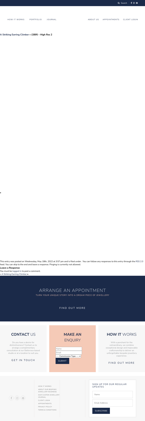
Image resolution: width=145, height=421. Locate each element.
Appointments (111, 19)
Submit (62, 361)
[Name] (112, 394)
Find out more (72, 308)
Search (122, 3)
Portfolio (36, 19)
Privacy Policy (45, 407)
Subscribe (101, 410)
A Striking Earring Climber (14, 34)
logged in (16, 271)
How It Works (44, 386)
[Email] (112, 402)
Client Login (130, 19)
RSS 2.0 (139, 261)
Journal (52, 19)
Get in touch (23, 360)
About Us (93, 19)
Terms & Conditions (47, 410)
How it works (16, 19)
